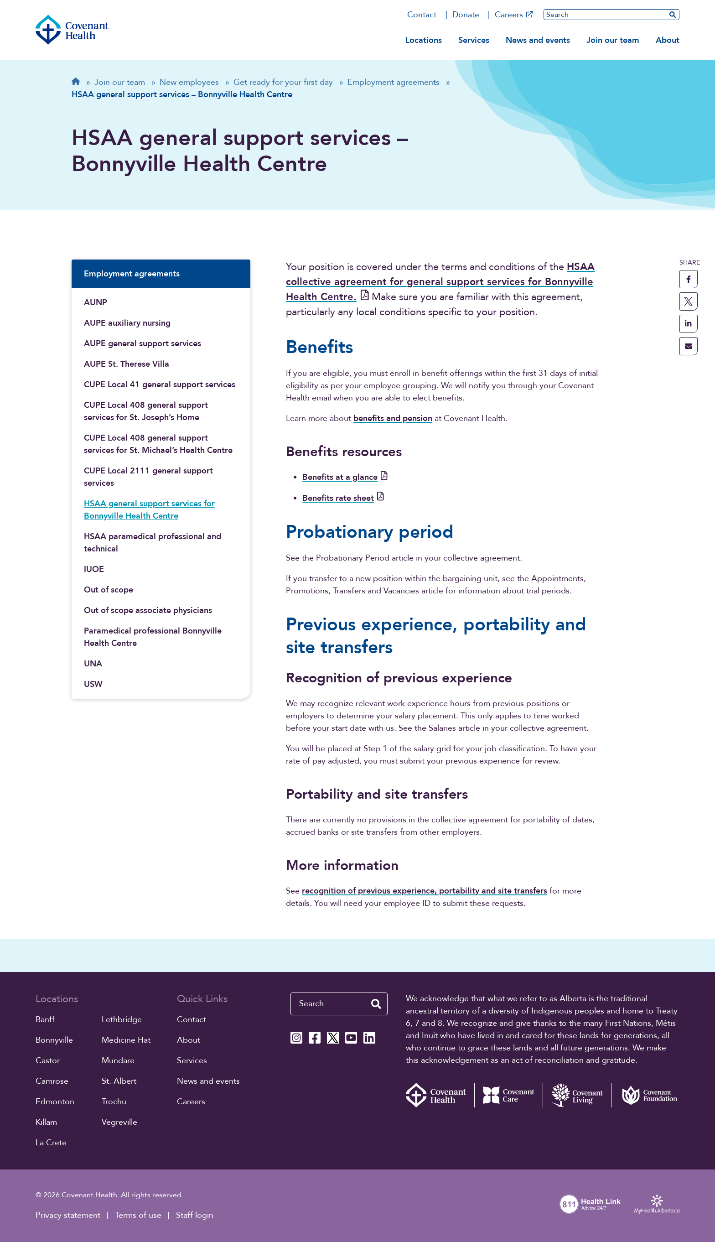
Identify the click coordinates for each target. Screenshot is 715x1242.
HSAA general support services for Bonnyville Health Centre (149, 510)
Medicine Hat (126, 1040)
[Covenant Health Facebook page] (315, 1038)
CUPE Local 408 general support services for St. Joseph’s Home (146, 411)
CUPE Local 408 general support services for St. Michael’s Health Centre (158, 444)
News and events (538, 40)
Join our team (612, 40)
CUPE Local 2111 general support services (148, 477)
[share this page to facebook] (688, 279)
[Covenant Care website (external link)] (508, 1095)
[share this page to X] (688, 301)
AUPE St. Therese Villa (126, 364)
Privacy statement (68, 1215)
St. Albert (119, 1081)
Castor (48, 1060)
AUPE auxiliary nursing (127, 323)
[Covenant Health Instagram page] (296, 1038)
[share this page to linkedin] (688, 324)
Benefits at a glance (345, 477)
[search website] (672, 14)
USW (93, 684)
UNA (93, 664)
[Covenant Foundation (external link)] (645, 1095)
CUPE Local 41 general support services (159, 384)
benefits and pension (392, 418)
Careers (514, 15)
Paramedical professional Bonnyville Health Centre (153, 637)
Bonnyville (54, 1040)
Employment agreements (132, 274)
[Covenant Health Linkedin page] (369, 1038)
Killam (46, 1122)
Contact (421, 15)
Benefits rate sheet (343, 498)
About (667, 40)
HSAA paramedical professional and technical (152, 543)
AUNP (95, 302)
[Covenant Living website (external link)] (577, 1095)
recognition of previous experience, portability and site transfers (424, 891)
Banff (45, 1019)
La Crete (51, 1142)
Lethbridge (122, 1019)
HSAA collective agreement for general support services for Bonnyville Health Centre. (440, 282)
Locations (423, 40)
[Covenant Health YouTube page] (351, 1038)
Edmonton (55, 1101)
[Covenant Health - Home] (440, 1095)
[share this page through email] (688, 346)
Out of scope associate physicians (148, 610)
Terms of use (138, 1215)
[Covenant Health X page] (333, 1038)
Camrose (52, 1081)
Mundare (118, 1060)
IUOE (94, 569)
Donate (465, 15)
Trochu (114, 1101)
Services (473, 40)
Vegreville (119, 1122)
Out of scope (108, 590)
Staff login (194, 1215)
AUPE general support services (142, 343)
